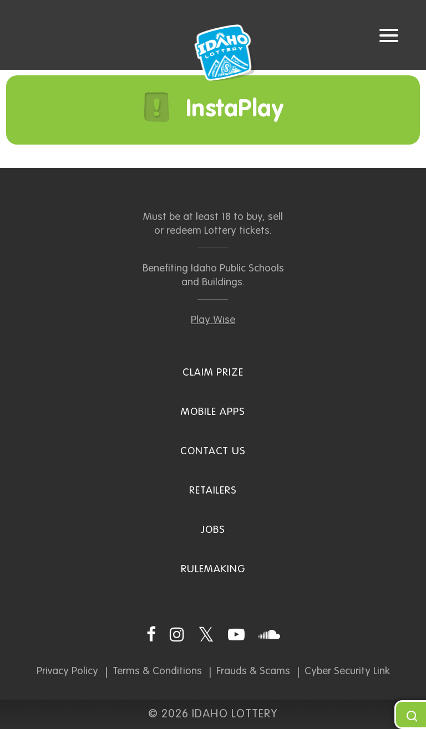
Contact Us (213, 451)
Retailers (213, 490)
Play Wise (213, 320)
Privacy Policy (67, 671)
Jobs (213, 530)
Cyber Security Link (347, 671)
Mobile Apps (213, 412)
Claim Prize (213, 372)
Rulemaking (213, 569)
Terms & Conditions (157, 671)
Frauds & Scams (253, 671)
